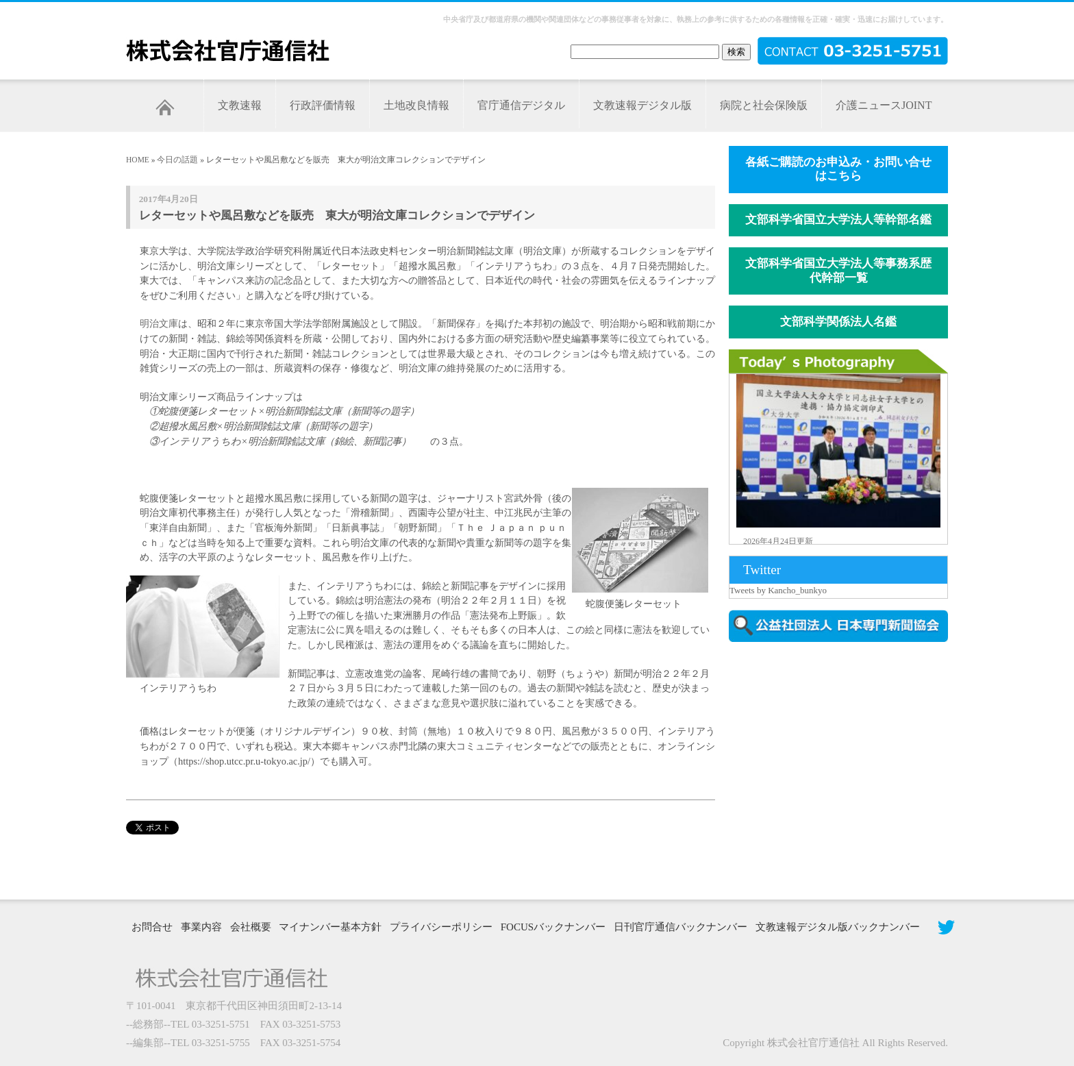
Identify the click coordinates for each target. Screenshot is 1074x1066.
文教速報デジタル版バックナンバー (837, 926)
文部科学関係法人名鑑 (838, 321)
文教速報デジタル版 (642, 105)
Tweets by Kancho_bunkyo (778, 590)
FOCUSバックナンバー (553, 926)
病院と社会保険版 (764, 105)
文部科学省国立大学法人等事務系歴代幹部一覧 (838, 270)
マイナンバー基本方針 (330, 926)
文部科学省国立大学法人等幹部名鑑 (838, 219)
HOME (137, 160)
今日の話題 (177, 160)
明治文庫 (159, 323)
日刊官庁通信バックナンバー (680, 926)
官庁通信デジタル (521, 105)
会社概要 (250, 926)
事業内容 (201, 926)
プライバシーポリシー (441, 926)
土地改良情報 (416, 105)
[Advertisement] (845, 769)
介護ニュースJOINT (884, 105)
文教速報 (240, 105)
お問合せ (152, 926)
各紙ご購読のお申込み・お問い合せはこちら (838, 169)
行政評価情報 (322, 105)
